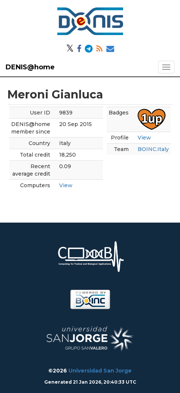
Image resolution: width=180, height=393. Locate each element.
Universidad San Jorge (100, 370)
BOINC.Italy (153, 149)
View (66, 185)
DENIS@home (30, 67)
